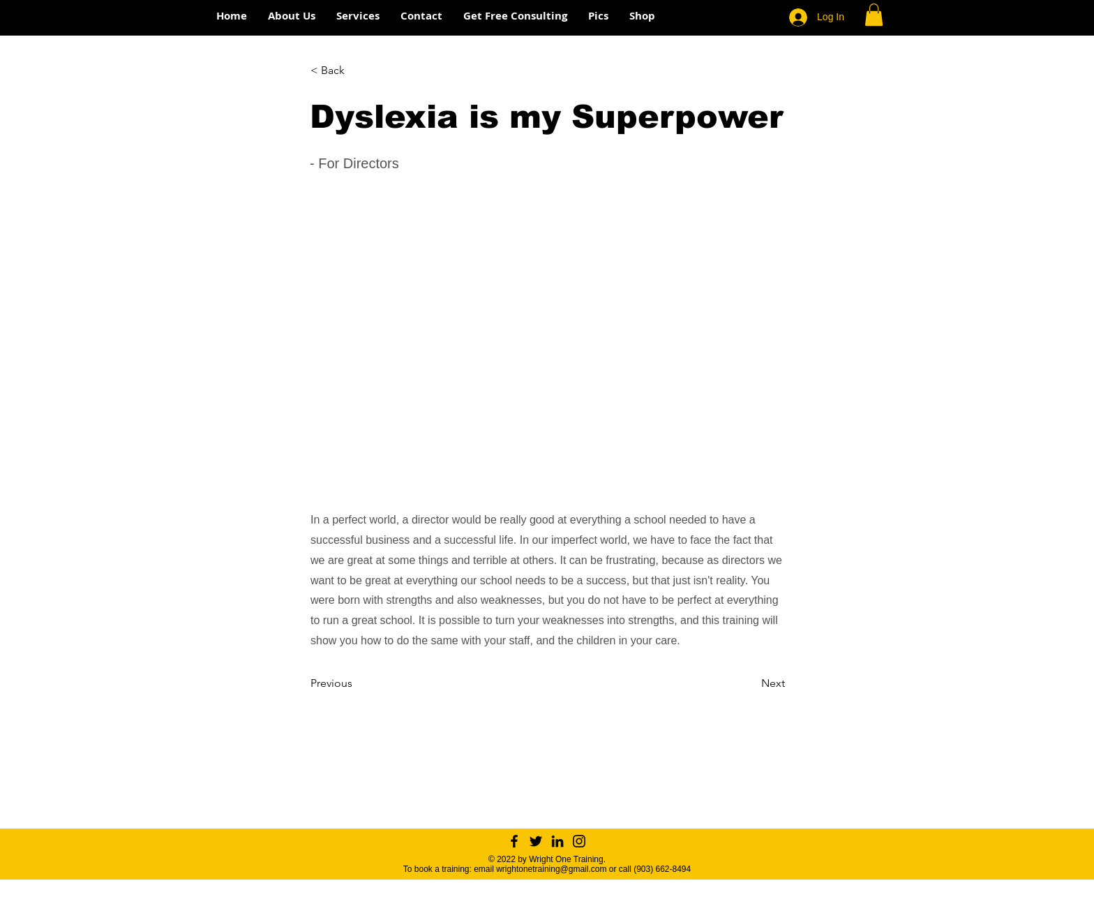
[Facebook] (514, 841)
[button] (873, 14)
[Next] (750, 683)
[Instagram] (579, 841)
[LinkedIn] (557, 841)
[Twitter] (535, 841)
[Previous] (356, 683)
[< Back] (356, 70)
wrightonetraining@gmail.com (551, 869)
